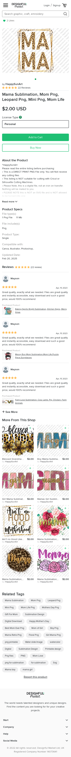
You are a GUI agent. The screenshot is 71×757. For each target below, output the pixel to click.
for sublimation (38, 662)
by (10, 461)
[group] (35, 50)
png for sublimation (14, 662)
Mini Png (9, 607)
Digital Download (13, 621)
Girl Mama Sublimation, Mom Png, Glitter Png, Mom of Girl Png (14, 498)
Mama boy (10, 669)
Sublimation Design (34, 614)
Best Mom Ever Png (14, 628)
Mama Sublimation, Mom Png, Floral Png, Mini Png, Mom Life (49, 539)
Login (47, 5)
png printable (11, 642)
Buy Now (35, 147)
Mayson (15, 278)
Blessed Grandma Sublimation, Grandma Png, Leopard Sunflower (14, 458)
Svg (55, 662)
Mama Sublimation (14, 600)
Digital (8, 649)
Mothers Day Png (50, 607)
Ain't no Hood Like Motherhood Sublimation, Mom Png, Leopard (14, 539)
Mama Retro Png (13, 635)
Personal (10, 124)
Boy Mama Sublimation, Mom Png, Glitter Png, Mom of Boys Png (49, 458)
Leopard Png (54, 600)
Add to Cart (35, 137)
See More (10, 412)
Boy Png (54, 628)
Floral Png (34, 635)
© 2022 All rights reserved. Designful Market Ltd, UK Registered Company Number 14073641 (35, 749)
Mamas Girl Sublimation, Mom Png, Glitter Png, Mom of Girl (49, 498)
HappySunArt (12, 84)
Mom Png (35, 600)
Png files (9, 655)
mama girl (28, 669)
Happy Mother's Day (39, 621)
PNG (23, 655)
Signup (56, 5)
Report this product (35, 677)
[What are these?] (20, 117)
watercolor (55, 642)
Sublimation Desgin (28, 649)
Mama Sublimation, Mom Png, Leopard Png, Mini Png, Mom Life (14, 579)
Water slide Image (34, 642)
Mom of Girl (37, 628)
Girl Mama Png (53, 635)
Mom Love (38, 655)
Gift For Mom (11, 614)
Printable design (53, 649)
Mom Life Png (28, 607)
